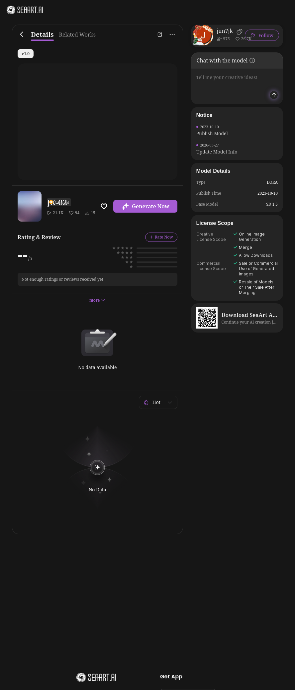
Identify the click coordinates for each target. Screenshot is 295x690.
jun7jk (225, 31)
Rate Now (161, 237)
